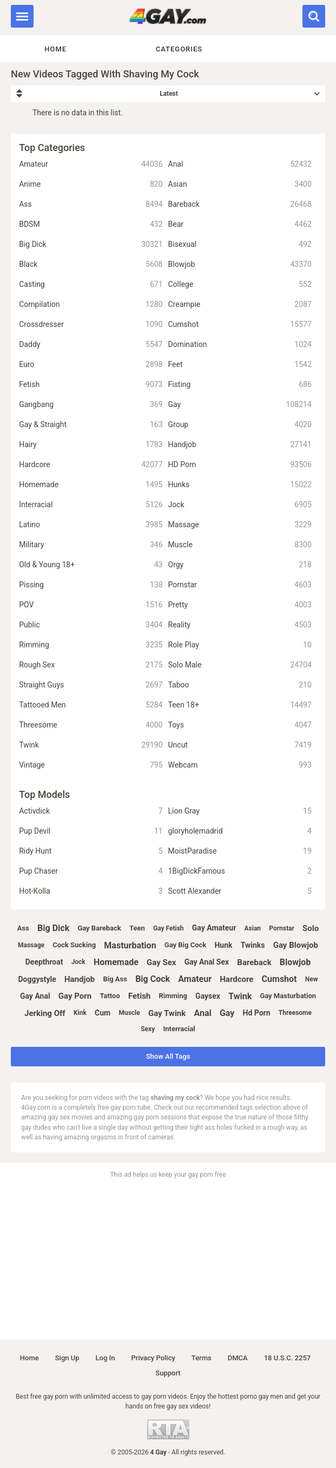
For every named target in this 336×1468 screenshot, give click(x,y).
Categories (179, 49)
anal (202, 1013)
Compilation (90, 304)
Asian (240, 184)
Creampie (240, 304)
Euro (90, 364)
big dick (53, 928)
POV (90, 605)
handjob (79, 979)
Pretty (240, 605)
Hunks (240, 484)
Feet (240, 364)
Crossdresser (90, 324)
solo (310, 928)
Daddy (90, 344)
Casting (90, 284)
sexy (148, 1029)
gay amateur (214, 927)
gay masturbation (288, 996)
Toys (240, 725)
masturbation (130, 945)
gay (227, 1013)
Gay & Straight (90, 424)
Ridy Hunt (90, 851)
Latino (90, 524)
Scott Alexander (240, 891)
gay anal (35, 996)
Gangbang (90, 404)
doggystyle (37, 979)
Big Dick (90, 244)
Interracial (90, 504)
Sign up (67, 1358)
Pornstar (240, 584)
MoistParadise (240, 851)
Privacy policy (153, 1358)
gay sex (161, 962)
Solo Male (240, 665)
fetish (139, 996)
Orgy (240, 564)
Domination (240, 344)
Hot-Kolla (90, 891)
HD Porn (240, 464)
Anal (240, 164)
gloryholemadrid (240, 831)
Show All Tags (168, 1056)
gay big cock (185, 945)
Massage (240, 524)
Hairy (90, 444)
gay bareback (99, 928)
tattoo (110, 996)
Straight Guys (90, 685)
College (240, 284)
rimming (173, 996)
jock (78, 962)
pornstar (281, 928)
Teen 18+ (240, 705)
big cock (152, 979)
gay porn (74, 996)
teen (137, 928)
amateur (195, 979)
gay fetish (168, 928)
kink (80, 1013)
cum (102, 1012)
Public (90, 625)
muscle (129, 1013)
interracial (179, 1029)
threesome (295, 1013)
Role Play (240, 645)
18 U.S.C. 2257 (287, 1358)
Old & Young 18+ (90, 564)
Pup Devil (90, 831)
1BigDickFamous (240, 871)
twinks (253, 945)
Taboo (240, 685)
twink (240, 996)
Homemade (90, 484)
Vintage (90, 765)
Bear (240, 224)
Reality (240, 625)
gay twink (167, 1013)
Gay (240, 404)
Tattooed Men (90, 705)
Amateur (90, 164)
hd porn (257, 1012)
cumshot (279, 979)
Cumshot (240, 324)
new (311, 979)
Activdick (90, 811)
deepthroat (44, 962)
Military (90, 544)
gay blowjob (295, 945)
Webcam (240, 765)
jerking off (44, 1013)
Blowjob (240, 264)
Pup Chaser (90, 871)
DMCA (238, 1358)
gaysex (207, 996)
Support (167, 1373)
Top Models (44, 794)
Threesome (90, 725)
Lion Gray (240, 811)
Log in (105, 1358)
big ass (115, 979)
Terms (202, 1358)
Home (55, 49)
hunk (223, 945)
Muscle (240, 544)
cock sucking (74, 945)
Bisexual (240, 244)
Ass (90, 204)
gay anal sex (207, 962)
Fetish (90, 384)
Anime (90, 184)
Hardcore (90, 464)
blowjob (295, 962)
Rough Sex (90, 665)
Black (90, 264)
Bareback (240, 204)
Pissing (90, 584)
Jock (240, 504)
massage (31, 945)
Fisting (240, 384)
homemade (116, 962)
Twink (90, 745)
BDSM (90, 224)
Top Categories (52, 147)
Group (240, 424)
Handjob (240, 444)
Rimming (90, 645)
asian (252, 928)
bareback (254, 962)
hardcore (236, 979)
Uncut (240, 745)
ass (23, 928)
